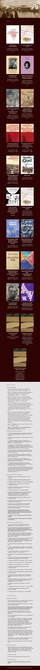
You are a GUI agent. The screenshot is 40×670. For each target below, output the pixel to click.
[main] (20, 21)
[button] (1, 1)
